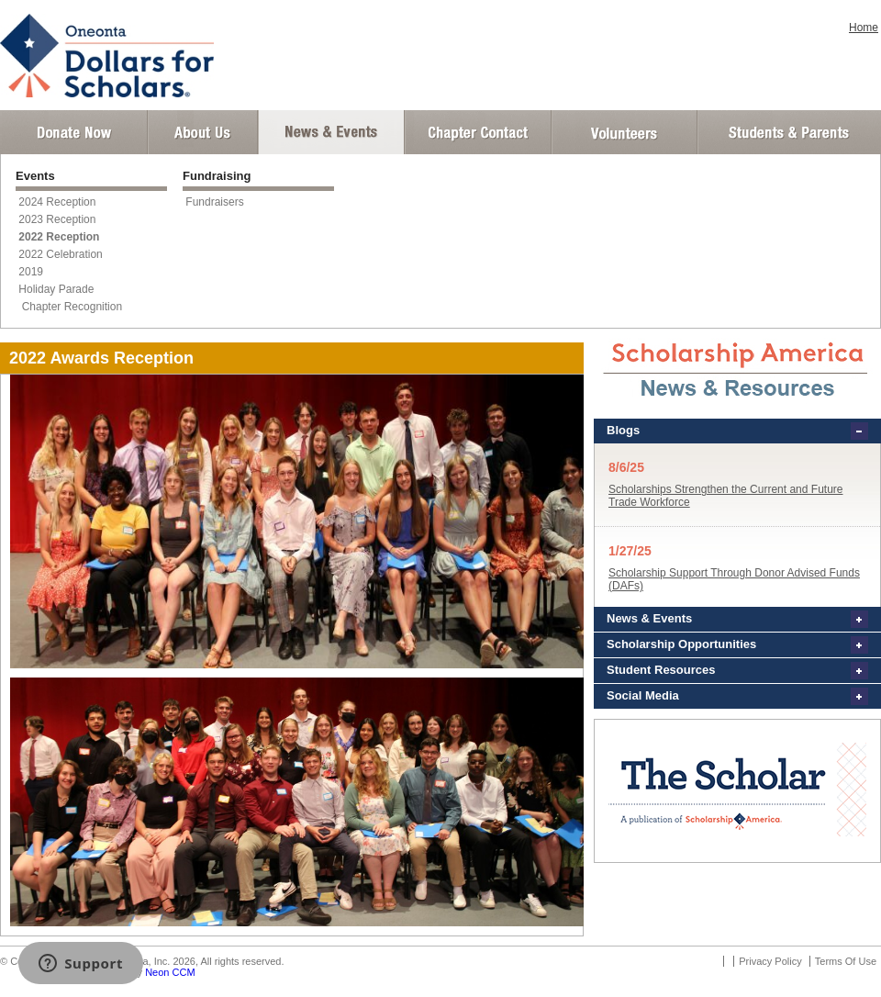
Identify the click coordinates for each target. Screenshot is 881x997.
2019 (30, 271)
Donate (74, 132)
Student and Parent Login (788, 132)
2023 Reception (56, 219)
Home (863, 27)
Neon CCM (170, 972)
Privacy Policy (770, 961)
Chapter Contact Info (478, 132)
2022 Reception (58, 236)
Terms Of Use (845, 961)
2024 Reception (56, 202)
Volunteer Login (624, 132)
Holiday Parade (56, 289)
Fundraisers (214, 202)
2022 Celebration (60, 254)
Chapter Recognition (70, 306)
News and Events (331, 132)
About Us (203, 132)
